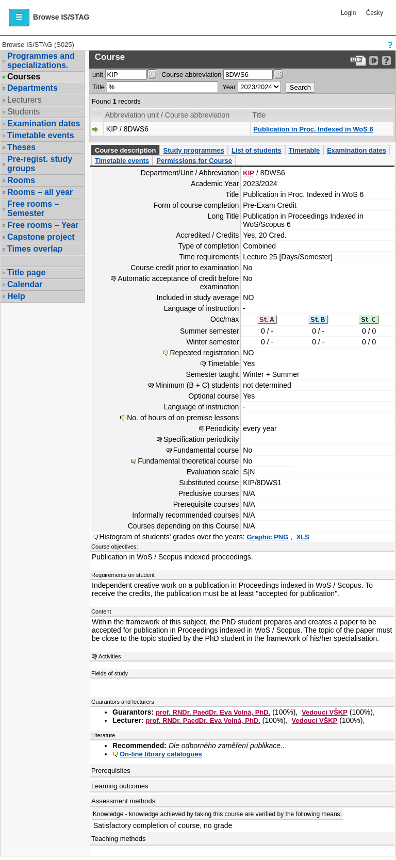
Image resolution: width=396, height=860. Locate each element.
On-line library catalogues (161, 754)
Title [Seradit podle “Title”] (259, 115)
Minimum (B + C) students (197, 385)
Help (16, 296)
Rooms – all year (40, 192)
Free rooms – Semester (33, 209)
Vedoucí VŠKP (325, 712)
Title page (26, 272)
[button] (19, 17)
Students (23, 111)
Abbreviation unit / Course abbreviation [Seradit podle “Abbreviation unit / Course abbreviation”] (167, 115)
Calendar (24, 284)
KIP (248, 173)
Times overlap (34, 248)
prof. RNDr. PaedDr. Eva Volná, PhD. (213, 712)
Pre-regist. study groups (39, 164)
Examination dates (43, 123)
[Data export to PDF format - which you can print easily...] (358, 60)
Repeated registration (204, 353)
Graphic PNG (268, 537)
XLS (302, 537)
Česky (374, 12)
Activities (109, 656)
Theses (21, 147)
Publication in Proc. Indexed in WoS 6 (313, 129)
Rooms (21, 180)
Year (229, 87)
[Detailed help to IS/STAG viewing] (386, 60)
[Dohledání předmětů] (278, 74)
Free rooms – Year (42, 225)
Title (98, 87)
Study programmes (193, 150)
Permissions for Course (194, 160)
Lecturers (24, 99)
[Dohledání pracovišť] (151, 74)
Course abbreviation (191, 74)
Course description (125, 150)
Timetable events (40, 135)
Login (348, 12)
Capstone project (41, 237)
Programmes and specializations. (41, 61)
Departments (32, 88)
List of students (257, 150)
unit (97, 74)
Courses (23, 76)
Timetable (304, 150)
